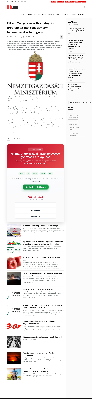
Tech (57, 14)
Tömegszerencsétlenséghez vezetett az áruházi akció (43, 337)
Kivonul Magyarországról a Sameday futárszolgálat (41, 226)
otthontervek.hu (35, 216)
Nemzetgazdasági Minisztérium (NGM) (74, 116)
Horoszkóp (80, 14)
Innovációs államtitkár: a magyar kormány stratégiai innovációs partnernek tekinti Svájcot (76, 73)
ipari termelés (73, 121)
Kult (68, 14)
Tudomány (51, 14)
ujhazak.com (35, 204)
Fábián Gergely (73, 124)
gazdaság (71, 112)
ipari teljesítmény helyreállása (74, 134)
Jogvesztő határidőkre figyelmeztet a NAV (38, 289)
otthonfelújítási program (74, 128)
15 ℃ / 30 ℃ (10, 1)
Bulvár (44, 14)
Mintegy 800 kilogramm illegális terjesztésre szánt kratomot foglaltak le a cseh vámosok (76, 44)
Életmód (63, 14)
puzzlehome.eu (35, 210)
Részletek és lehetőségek (36, 187)
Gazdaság (37, 14)
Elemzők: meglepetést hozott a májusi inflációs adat (76, 31)
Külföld (29, 14)
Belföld (23, 14)
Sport (74, 14)
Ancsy (12, 37)
